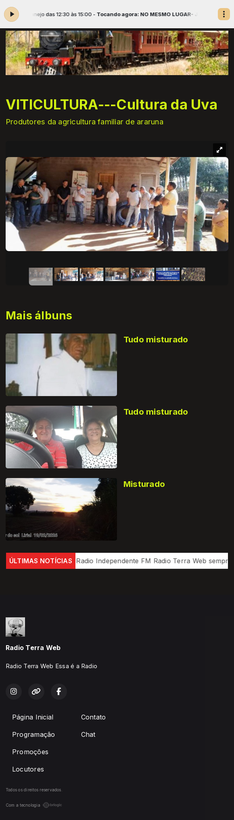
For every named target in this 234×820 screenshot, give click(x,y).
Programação (33, 734)
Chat (88, 734)
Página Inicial (32, 717)
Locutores (28, 769)
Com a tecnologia (34, 805)
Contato (93, 717)
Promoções (30, 752)
